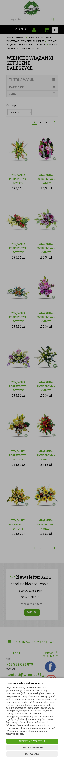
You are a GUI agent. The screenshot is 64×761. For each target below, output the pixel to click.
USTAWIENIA (32, 754)
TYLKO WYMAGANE (32, 747)
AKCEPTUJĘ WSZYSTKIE (31, 741)
